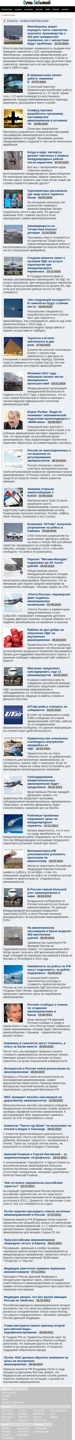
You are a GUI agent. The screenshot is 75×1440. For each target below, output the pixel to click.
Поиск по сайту (8, 15)
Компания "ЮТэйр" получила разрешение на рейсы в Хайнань (49, 527)
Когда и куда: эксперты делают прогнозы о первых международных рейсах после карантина (48, 157)
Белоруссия (41, 1431)
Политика (7, 1410)
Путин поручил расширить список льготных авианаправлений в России (37, 1213)
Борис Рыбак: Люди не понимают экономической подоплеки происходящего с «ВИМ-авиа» (48, 417)
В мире (6, 1396)
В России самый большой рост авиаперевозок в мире (46, 893)
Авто (52, 1413)
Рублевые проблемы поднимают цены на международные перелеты (43, 820)
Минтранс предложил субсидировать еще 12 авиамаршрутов (44, 671)
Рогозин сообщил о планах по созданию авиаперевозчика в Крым (47, 1009)
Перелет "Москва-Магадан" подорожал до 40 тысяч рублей (47, 562)
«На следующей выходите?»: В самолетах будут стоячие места (49, 303)
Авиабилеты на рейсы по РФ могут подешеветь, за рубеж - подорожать (49, 969)
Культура (7, 1417)
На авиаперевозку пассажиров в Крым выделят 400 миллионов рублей (49, 932)
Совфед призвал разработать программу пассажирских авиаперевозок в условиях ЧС (47, 116)
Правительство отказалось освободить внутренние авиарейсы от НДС (47, 743)
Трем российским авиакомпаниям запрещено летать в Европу (29, 1241)
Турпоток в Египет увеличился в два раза (40, 341)
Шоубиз (22, 1413)
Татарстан (40, 1428)
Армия (47, 9)
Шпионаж (55, 9)
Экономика (8, 1413)
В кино (22, 1410)
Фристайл (23, 1434)
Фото (4, 1399)
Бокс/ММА (8, 1438)
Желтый (22, 1417)
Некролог (65, 9)
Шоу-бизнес (28, 9)
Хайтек (54, 1417)
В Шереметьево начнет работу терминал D (44, 78)
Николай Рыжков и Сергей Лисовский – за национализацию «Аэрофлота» (35, 1155)
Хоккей (6, 1431)
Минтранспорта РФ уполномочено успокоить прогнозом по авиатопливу (46, 856)
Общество (39, 1410)
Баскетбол (23, 1428)
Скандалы (18, 9)
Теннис (6, 1434)
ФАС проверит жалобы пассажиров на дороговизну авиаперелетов (33, 1098)
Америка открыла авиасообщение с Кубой (40, 492)
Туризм (37, 1417)
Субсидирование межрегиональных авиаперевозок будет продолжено (43, 782)
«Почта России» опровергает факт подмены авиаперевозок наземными (49, 599)
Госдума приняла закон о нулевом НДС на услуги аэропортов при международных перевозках (46, 264)
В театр (6, 1420)
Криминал (38, 1413)
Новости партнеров (13, 1402)
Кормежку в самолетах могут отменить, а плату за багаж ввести (34, 1044)
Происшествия (58, 1410)
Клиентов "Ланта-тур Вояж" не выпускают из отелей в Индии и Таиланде (37, 1127)
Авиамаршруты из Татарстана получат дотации (42, 229)
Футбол (6, 1428)
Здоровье (39, 9)
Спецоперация (6, 9)
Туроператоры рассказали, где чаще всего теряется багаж (47, 194)
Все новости (9, 1392)
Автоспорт (23, 1431)
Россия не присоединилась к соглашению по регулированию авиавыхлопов (49, 455)
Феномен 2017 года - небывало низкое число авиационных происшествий (45, 378)
